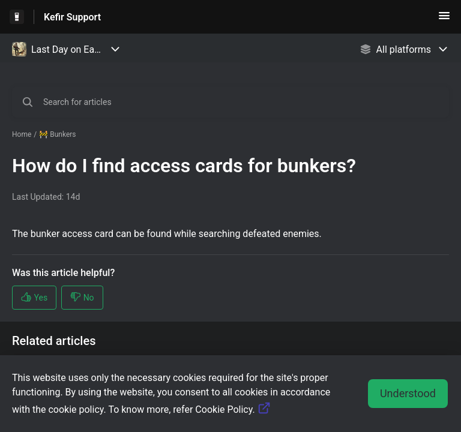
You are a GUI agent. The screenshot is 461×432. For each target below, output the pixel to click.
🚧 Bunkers (57, 134)
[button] (444, 19)
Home (21, 134)
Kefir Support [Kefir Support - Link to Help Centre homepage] (72, 17)
